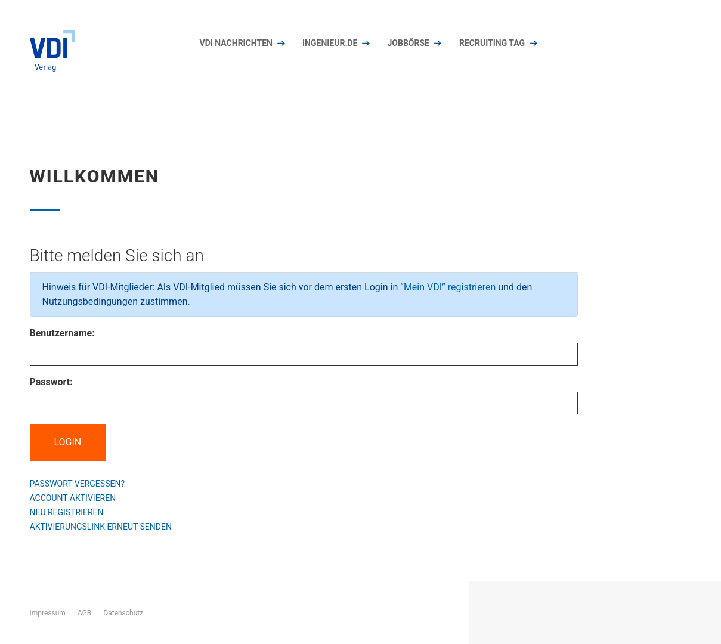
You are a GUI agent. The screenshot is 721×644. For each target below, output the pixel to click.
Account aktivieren (73, 498)
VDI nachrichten (236, 43)
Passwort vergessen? (77, 483)
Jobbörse (408, 43)
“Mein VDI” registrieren (448, 287)
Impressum (48, 613)
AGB (84, 613)
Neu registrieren (67, 512)
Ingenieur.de (329, 43)
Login (68, 442)
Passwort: (51, 382)
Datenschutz (123, 613)
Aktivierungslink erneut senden (101, 526)
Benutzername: (62, 333)
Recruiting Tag (492, 43)
